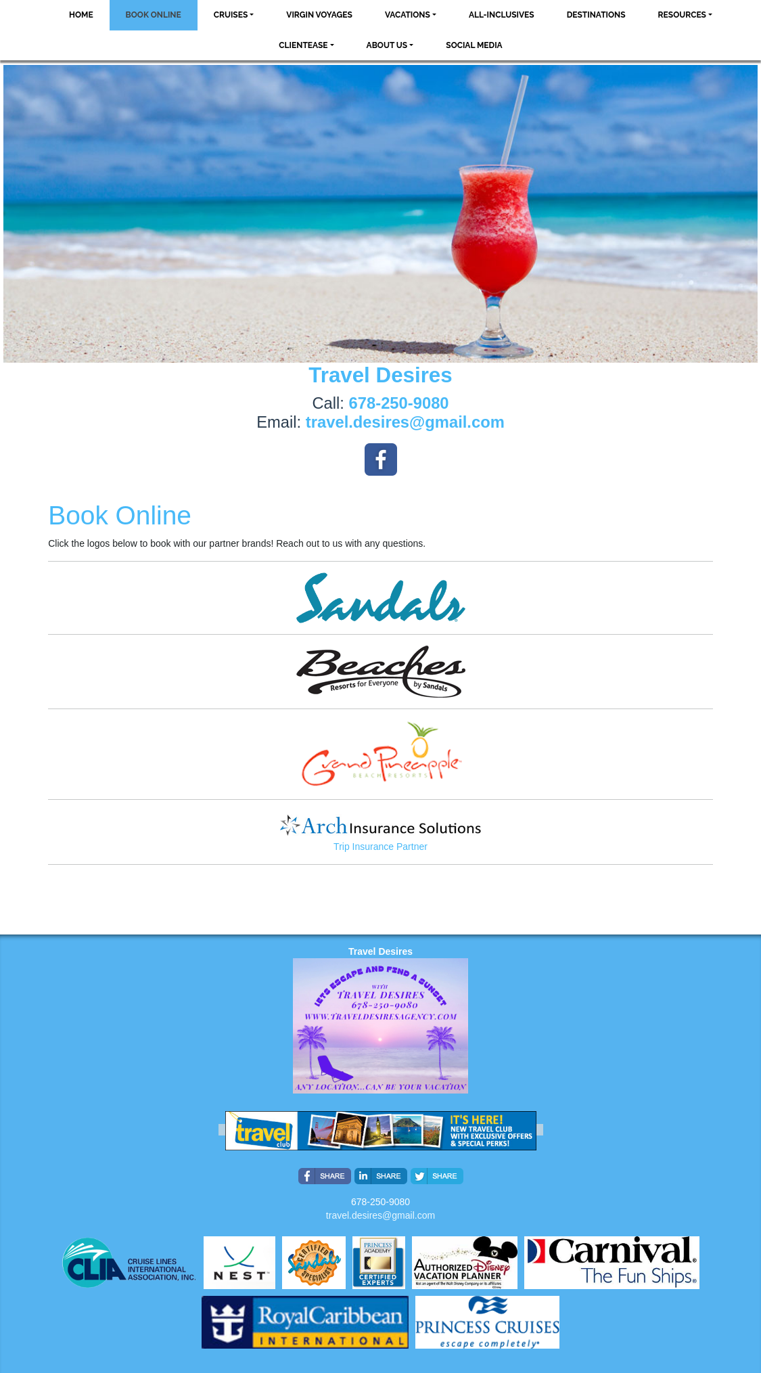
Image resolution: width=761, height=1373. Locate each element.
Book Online (153, 15)
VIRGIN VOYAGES (319, 15)
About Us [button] (387, 45)
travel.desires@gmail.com (380, 1215)
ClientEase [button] (303, 45)
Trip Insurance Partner (380, 846)
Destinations (596, 15)
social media (474, 45)
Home (81, 15)
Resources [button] (682, 15)
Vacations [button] (407, 15)
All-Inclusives (501, 15)
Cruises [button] (231, 15)
